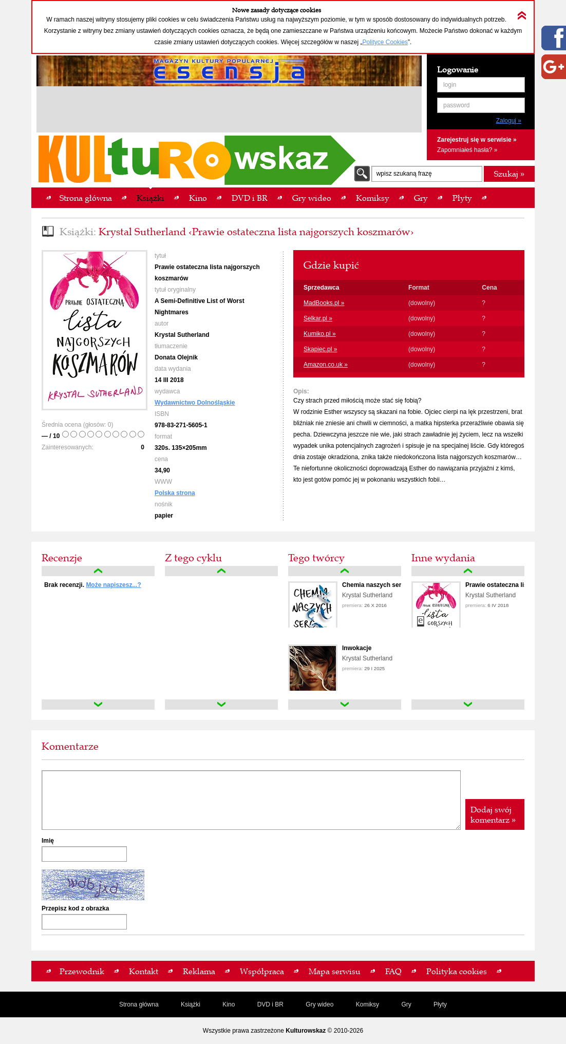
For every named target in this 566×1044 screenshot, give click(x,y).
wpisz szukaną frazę (404, 173)
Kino (228, 1004)
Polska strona (175, 493)
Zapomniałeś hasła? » (467, 150)
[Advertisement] (229, 111)
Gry (406, 1004)
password (456, 105)
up (98, 571)
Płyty (440, 1004)
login (449, 84)
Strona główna (139, 1004)
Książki (190, 1004)
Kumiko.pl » (320, 333)
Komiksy (367, 1004)
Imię (48, 840)
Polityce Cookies (385, 42)
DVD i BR (270, 1004)
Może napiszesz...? (113, 585)
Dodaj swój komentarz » (493, 814)
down (98, 704)
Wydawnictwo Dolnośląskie (195, 402)
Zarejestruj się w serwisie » (477, 139)
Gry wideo (319, 1004)
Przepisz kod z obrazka (75, 908)
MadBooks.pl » (324, 303)
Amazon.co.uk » (326, 364)
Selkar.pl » (318, 318)
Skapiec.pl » (320, 349)
